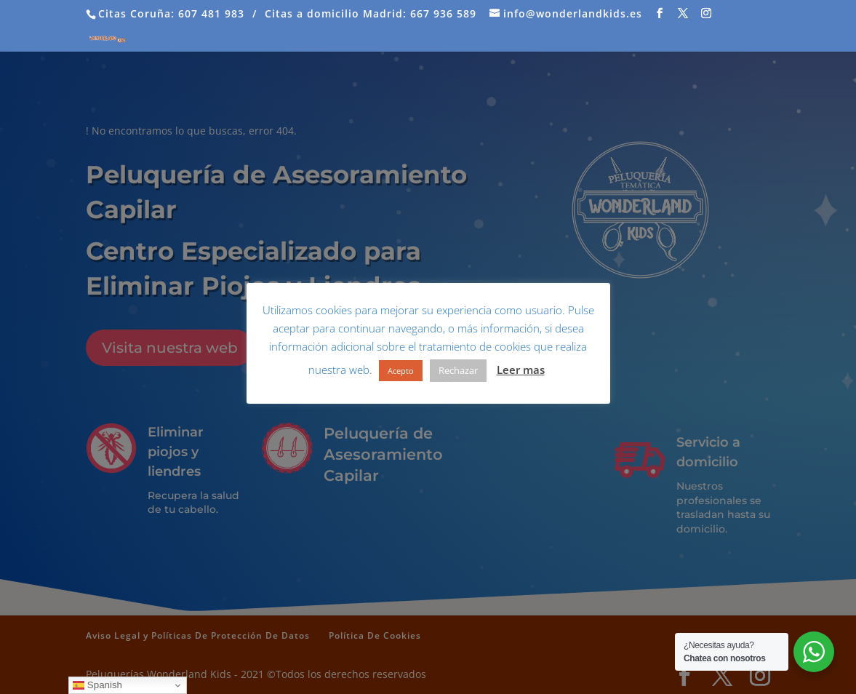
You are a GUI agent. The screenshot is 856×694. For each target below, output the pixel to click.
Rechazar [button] (458, 370)
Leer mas (521, 369)
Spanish (97, 685)
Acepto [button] (401, 370)
